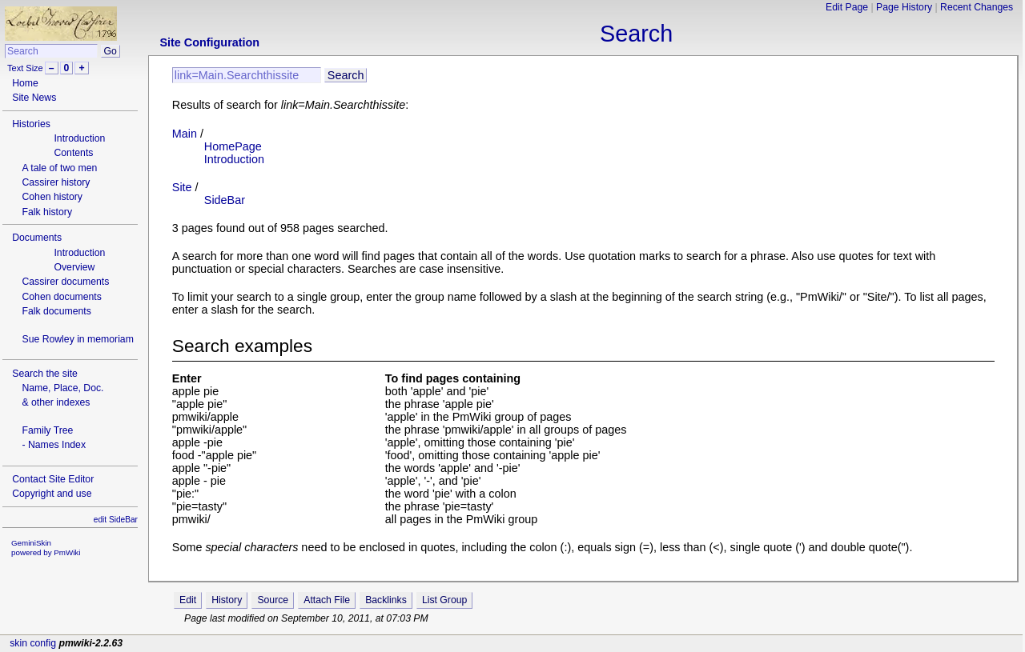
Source (272, 600)
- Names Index (54, 444)
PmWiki (67, 552)
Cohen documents (61, 296)
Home (25, 83)
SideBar (224, 200)
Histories (31, 124)
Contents (73, 152)
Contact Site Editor (53, 479)
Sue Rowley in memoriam (77, 339)
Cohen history (52, 196)
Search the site (45, 373)
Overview (74, 267)
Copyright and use (51, 493)
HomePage (233, 146)
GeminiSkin (31, 542)
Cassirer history (56, 182)
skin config (33, 643)
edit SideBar (116, 519)
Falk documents (56, 311)
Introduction (79, 138)
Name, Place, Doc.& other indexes (62, 395)
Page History (904, 7)
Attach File (326, 600)
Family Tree (47, 430)
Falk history (47, 212)
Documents (37, 237)
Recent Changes (976, 7)
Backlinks (386, 600)
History (226, 600)
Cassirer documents (65, 281)
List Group (444, 600)
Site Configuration (209, 42)
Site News (34, 97)
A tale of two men (59, 168)
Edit (187, 600)
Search (636, 33)
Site (182, 187)
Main (184, 133)
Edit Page (847, 7)
